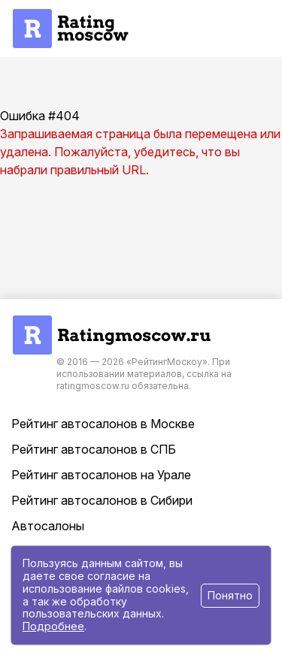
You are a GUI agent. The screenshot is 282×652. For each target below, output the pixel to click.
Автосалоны (47, 525)
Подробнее (53, 626)
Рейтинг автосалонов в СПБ (93, 449)
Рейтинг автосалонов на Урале (101, 474)
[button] (217, 28)
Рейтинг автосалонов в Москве (103, 423)
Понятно (230, 595)
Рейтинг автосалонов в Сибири (102, 500)
